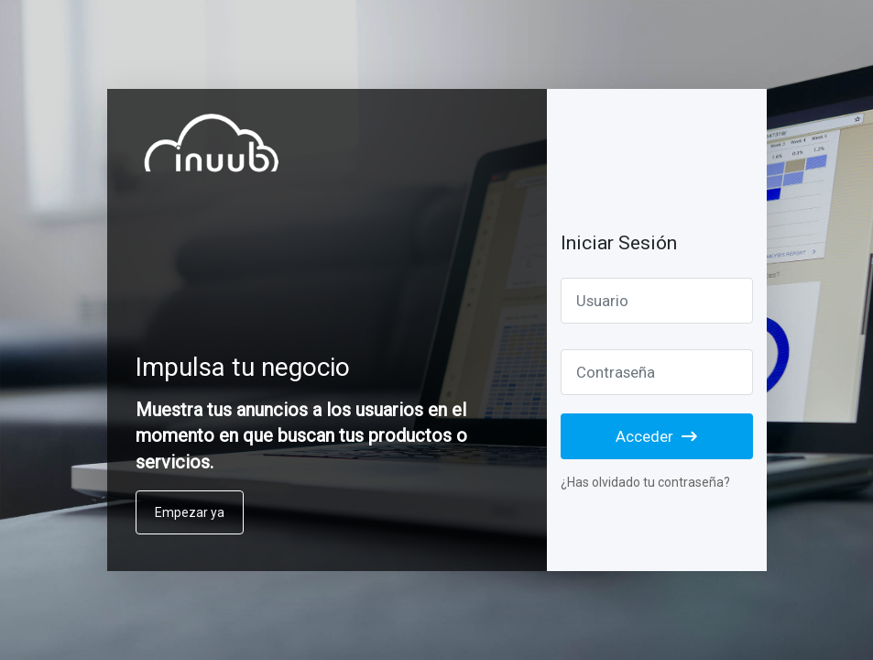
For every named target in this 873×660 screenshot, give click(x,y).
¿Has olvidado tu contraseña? (645, 482)
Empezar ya (189, 512)
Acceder (656, 436)
